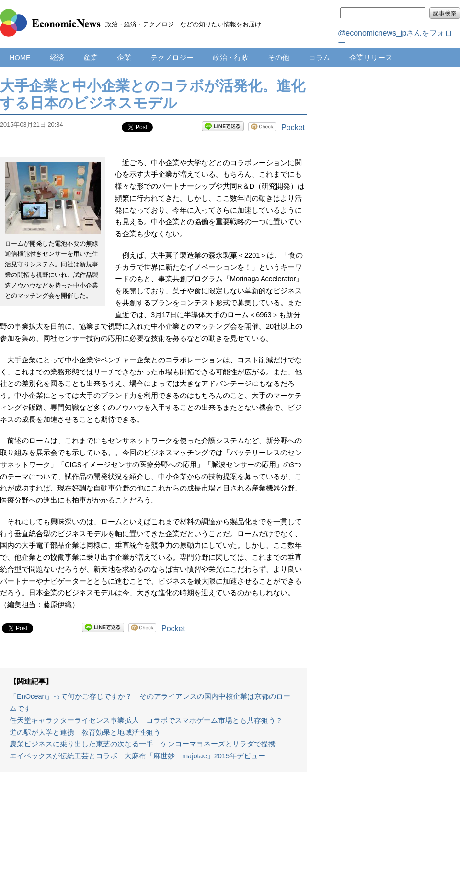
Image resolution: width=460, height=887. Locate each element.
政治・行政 (231, 57)
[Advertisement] (153, 834)
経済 (57, 57)
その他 (278, 57)
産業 (90, 57)
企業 (124, 57)
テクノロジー (172, 57)
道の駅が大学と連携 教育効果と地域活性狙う (85, 732)
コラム (319, 57)
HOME (20, 57)
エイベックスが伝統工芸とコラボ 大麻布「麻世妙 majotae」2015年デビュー (137, 756)
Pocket (293, 127)
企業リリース (370, 57)
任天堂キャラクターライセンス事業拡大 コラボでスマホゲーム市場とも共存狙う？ (146, 720)
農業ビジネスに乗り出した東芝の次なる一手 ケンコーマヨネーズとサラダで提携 (143, 744)
